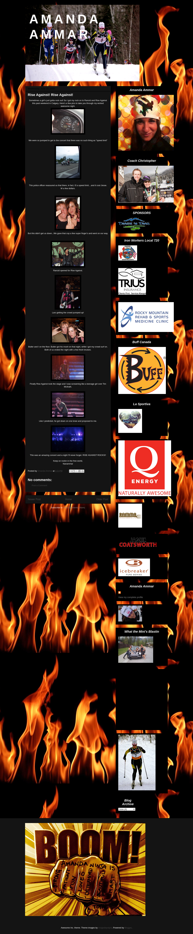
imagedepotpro (105, 928)
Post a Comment (39, 485)
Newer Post (34, 499)
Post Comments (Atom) (74, 507)
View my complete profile (130, 597)
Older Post (102, 499)
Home (68, 499)
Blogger (128, 928)
